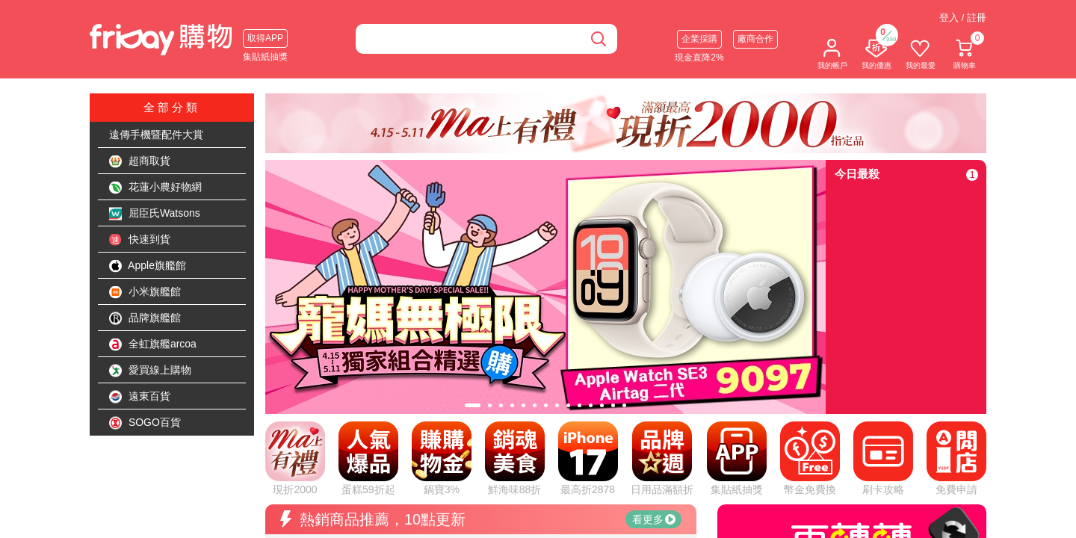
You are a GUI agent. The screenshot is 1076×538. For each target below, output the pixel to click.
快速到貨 (139, 240)
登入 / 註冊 (962, 17)
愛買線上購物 (150, 370)
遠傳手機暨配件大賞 (156, 134)
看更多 (653, 519)
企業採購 (699, 39)
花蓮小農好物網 (155, 187)
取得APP (265, 38)
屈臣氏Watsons (154, 213)
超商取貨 (139, 161)
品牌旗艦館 (145, 318)
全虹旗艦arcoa (153, 344)
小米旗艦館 (145, 292)
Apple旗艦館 (147, 266)
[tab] (472, 405)
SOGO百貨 (145, 423)
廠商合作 (755, 39)
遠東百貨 (139, 397)
